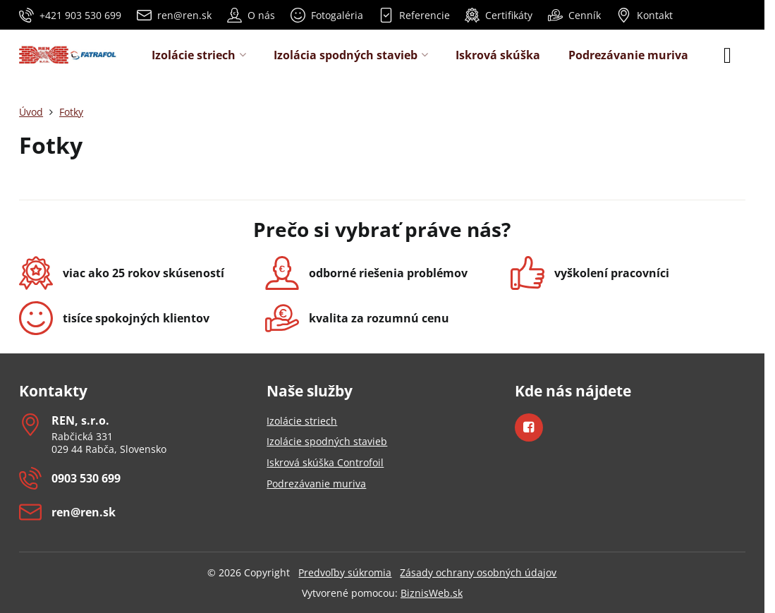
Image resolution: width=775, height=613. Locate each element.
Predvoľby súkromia (344, 572)
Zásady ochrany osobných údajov (478, 572)
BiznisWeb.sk (432, 593)
